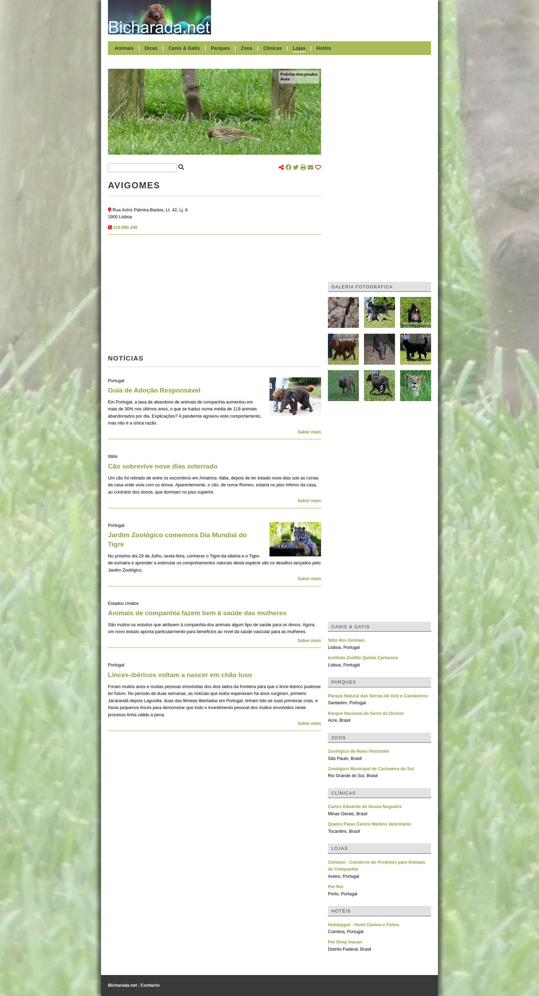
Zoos (247, 48)
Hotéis (323, 48)
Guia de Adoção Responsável (154, 390)
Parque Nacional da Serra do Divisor (366, 713)
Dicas (151, 48)
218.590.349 (125, 227)
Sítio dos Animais (346, 640)
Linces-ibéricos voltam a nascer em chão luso (180, 674)
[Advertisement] (324, 17)
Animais (124, 48)
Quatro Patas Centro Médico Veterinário (369, 824)
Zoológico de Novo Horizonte (358, 751)
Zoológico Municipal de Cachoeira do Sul (371, 768)
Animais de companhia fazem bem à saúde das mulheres (197, 613)
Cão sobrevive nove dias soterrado (163, 466)
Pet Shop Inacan (345, 941)
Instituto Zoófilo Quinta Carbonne (363, 657)
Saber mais (309, 431)
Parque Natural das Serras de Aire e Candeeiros (378, 695)
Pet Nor (336, 886)
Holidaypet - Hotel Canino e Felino (363, 924)
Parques (220, 48)
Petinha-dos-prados (299, 74)
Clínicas (272, 48)
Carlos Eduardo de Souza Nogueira (365, 806)
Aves (285, 79)
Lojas (299, 48)
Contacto (150, 985)
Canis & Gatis (184, 48)
